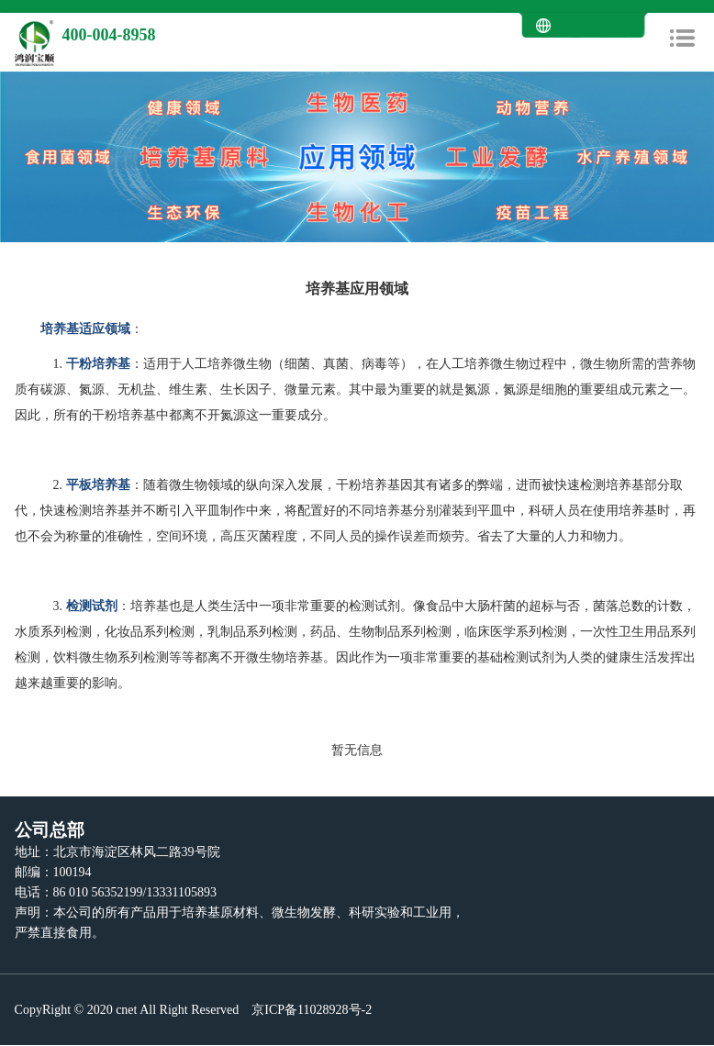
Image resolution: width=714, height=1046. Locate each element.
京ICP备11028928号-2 (310, 1010)
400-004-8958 (109, 35)
